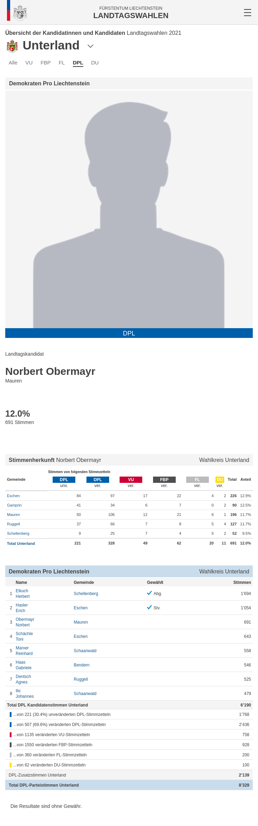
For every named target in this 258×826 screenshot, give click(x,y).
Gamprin (14, 505)
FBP (45, 62)
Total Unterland (21, 543)
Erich (43, 607)
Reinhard (43, 650)
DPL (78, 62)
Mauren (13, 514)
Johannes (43, 693)
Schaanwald (85, 650)
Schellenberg (18, 533)
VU (29, 62)
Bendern (81, 665)
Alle (13, 62)
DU (95, 62)
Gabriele (43, 664)
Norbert (43, 622)
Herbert (43, 593)
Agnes (43, 679)
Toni (43, 636)
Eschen (13, 496)
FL (62, 62)
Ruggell (13, 524)
